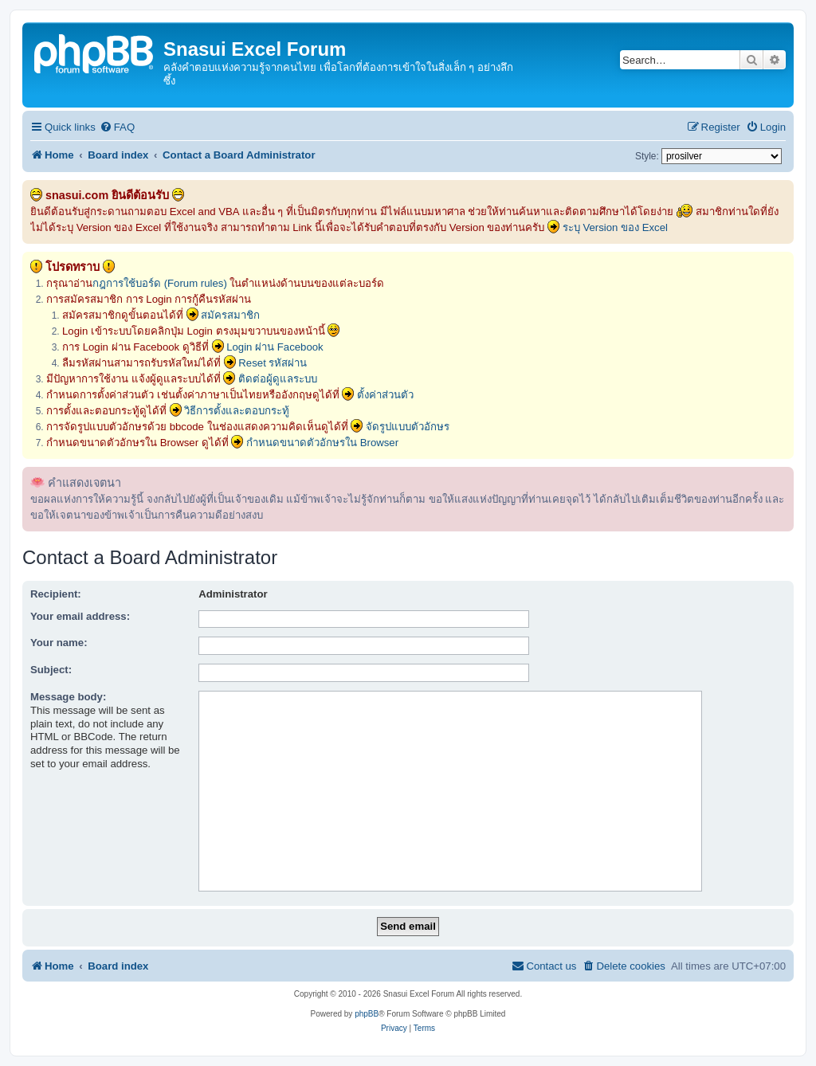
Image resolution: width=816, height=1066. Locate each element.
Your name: (59, 643)
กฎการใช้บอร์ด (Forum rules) (159, 283)
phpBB (367, 1013)
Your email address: (80, 616)
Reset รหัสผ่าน (272, 363)
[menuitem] (117, 127)
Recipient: (55, 594)
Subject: (51, 670)
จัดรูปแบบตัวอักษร (407, 427)
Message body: (68, 697)
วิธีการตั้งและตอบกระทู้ (236, 411)
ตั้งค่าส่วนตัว (385, 395)
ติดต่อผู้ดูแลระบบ (277, 379)
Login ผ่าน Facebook (275, 347)
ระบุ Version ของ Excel (615, 227)
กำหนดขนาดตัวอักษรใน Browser (322, 443)
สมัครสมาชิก (230, 315)
